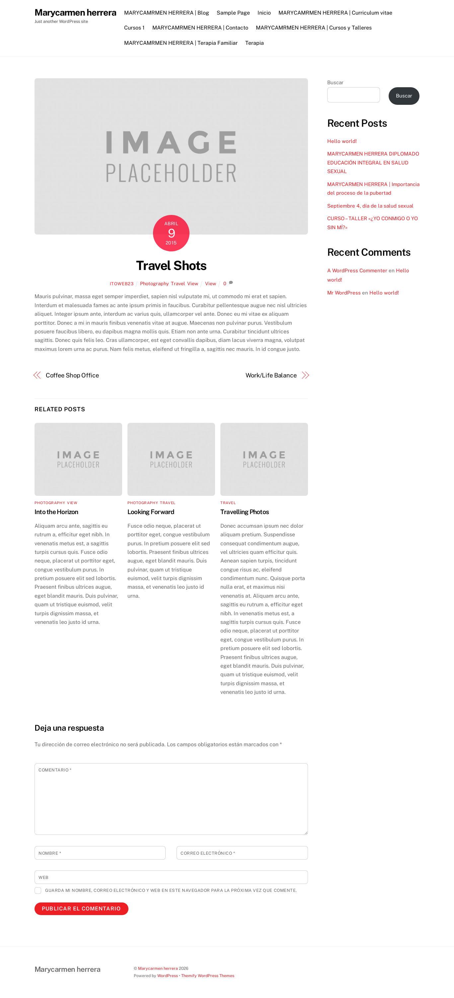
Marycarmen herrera (158, 968)
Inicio (264, 13)
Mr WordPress (344, 293)
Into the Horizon (56, 511)
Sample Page (233, 13)
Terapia (254, 43)
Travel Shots (171, 265)
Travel (178, 283)
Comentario (54, 769)
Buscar (335, 82)
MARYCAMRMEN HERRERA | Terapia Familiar (181, 43)
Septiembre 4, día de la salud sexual (370, 206)
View (192, 283)
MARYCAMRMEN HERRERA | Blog (166, 13)
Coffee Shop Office (72, 375)
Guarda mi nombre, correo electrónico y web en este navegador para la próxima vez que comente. (171, 890)
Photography (154, 283)
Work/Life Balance (271, 375)
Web (43, 877)
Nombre (49, 853)
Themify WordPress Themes (207, 975)
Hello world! (342, 141)
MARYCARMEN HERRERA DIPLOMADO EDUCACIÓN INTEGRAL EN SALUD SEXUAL (373, 162)
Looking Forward (150, 511)
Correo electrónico (208, 853)
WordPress (167, 975)
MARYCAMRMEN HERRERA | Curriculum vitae (336, 13)
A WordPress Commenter (357, 270)
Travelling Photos (244, 511)
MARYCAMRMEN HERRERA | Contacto (200, 28)
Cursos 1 (134, 28)
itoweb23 (122, 283)
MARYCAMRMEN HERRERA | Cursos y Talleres (314, 28)
